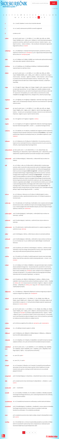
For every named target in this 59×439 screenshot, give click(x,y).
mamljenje (29, 52)
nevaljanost (34, 293)
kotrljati (22, 312)
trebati (25, 304)
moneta (15, 260)
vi (22, 355)
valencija (23, 229)
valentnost (28, 208)
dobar (16, 283)
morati (21, 304)
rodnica (36, 119)
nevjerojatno (45, 323)
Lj (49, 15)
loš (21, 283)
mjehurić (15, 136)
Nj (15, 17)
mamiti (26, 45)
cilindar (29, 270)
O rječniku (55, 8)
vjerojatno (36, 323)
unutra (14, 382)
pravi (31, 284)
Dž (21, 15)
